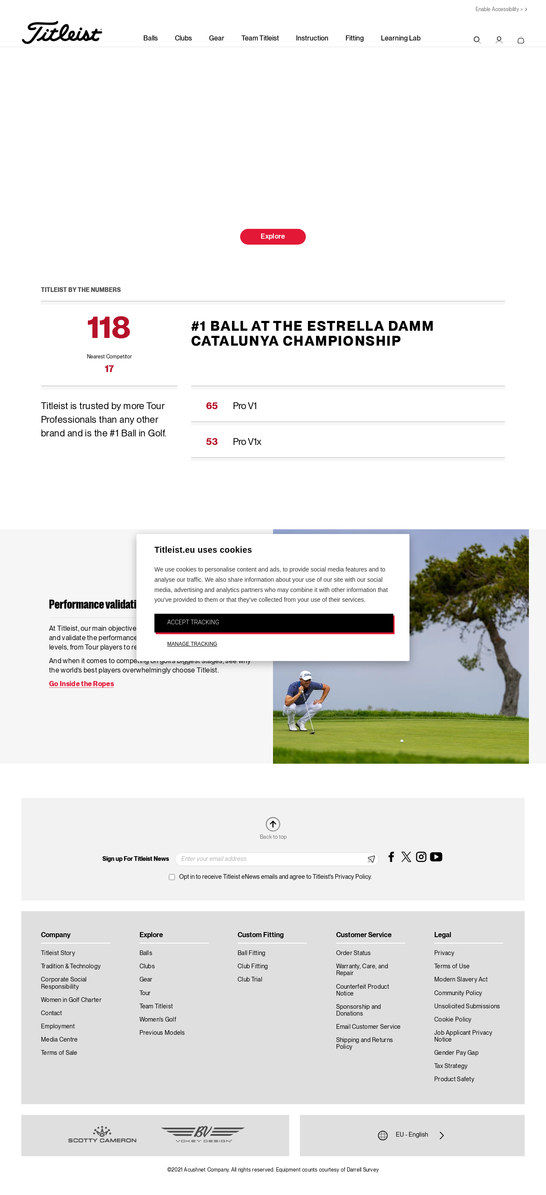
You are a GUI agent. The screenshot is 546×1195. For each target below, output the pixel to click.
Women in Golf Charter (71, 1000)
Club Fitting (253, 966)
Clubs (183, 39)
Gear (216, 39)
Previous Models (162, 1033)
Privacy (444, 953)
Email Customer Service (368, 1027)
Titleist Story (58, 953)
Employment (58, 1026)
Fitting (355, 39)
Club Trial (250, 979)
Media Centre (59, 1039)
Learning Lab (401, 39)
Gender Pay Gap (456, 1053)
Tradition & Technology (71, 966)
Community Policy (458, 993)
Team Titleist (260, 39)
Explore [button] (273, 237)
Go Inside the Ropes (81, 684)
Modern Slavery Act (461, 979)
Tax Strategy (451, 1066)
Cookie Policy (453, 1019)
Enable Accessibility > (499, 9)
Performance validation (98, 605)
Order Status (353, 953)
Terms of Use (452, 966)
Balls (150, 39)
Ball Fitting (251, 953)
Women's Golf (157, 1019)
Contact (51, 1013)
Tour (145, 993)
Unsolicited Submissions (467, 1006)
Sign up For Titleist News (135, 859)
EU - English (412, 1135)
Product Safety (454, 1079)
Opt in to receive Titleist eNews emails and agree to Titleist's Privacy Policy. (275, 877)
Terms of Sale (59, 1053)
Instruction (312, 39)
